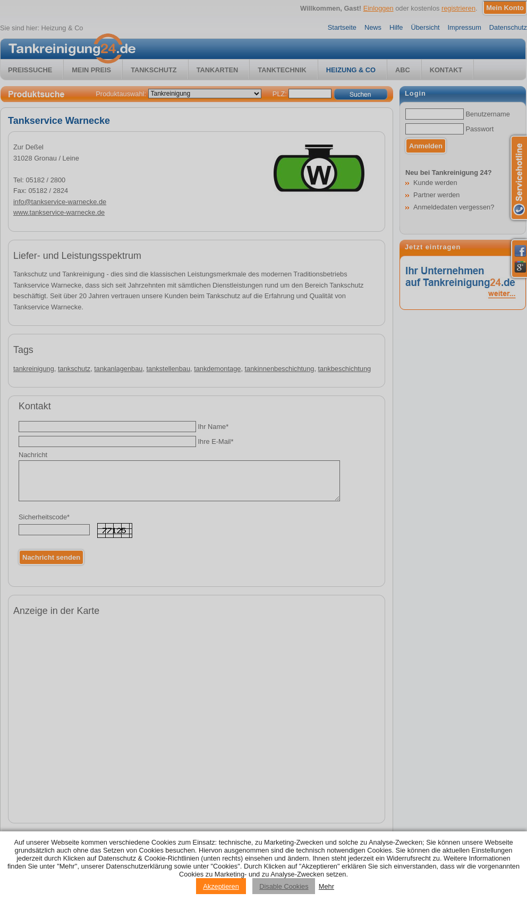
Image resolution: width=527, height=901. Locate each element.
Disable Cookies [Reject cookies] (283, 886)
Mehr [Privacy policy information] (326, 886)
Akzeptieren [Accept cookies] (221, 886)
